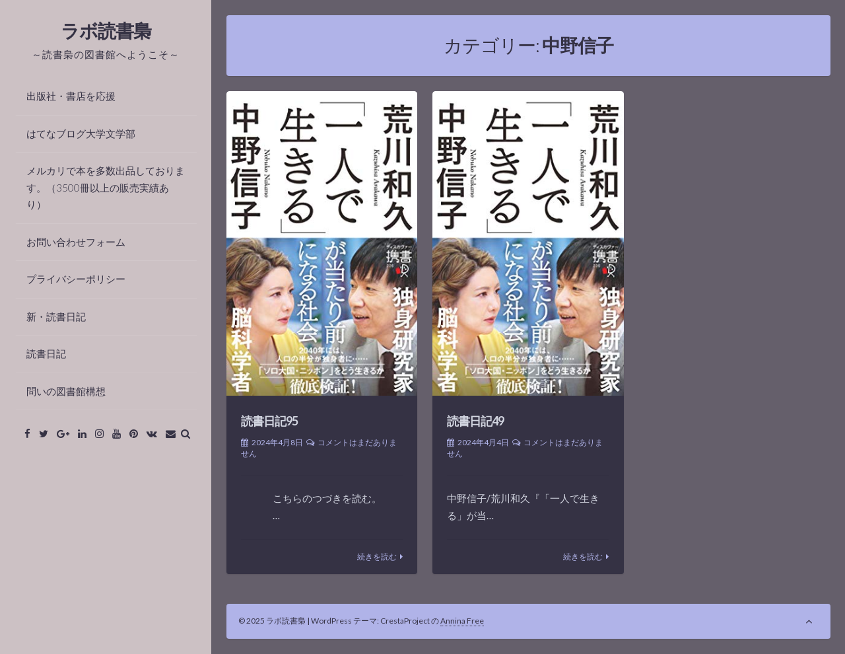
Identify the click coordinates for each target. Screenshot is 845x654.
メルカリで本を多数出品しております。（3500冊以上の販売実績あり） (105, 187)
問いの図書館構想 (66, 391)
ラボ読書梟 (106, 30)
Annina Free (462, 621)
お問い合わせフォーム (75, 242)
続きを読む (377, 557)
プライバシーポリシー (75, 279)
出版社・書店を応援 (71, 96)
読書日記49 (475, 421)
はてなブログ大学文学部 (80, 133)
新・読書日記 (56, 316)
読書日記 (46, 353)
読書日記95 (269, 421)
